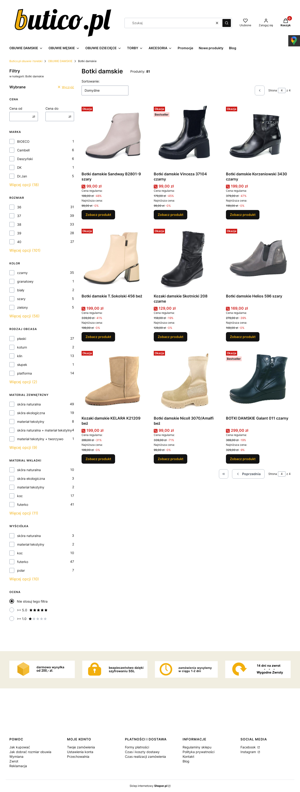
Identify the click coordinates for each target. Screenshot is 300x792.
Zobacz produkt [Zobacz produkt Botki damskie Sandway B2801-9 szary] (98, 215)
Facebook (248, 747)
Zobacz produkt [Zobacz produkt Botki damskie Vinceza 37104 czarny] (170, 215)
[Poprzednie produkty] (248, 474)
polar (21, 570)
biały (20, 290)
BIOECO (23, 141)
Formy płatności (137, 747)
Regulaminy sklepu (197, 747)
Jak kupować (19, 747)
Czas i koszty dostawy (142, 752)
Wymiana (16, 756)
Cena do (51, 108)
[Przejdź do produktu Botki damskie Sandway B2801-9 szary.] (114, 137)
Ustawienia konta (80, 752)
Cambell (23, 150)
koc (20, 496)
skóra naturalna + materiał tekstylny (44, 430)
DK (19, 167)
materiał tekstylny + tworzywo (40, 439)
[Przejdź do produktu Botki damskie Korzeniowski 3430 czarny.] (258, 137)
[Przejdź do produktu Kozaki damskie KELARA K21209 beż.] (114, 381)
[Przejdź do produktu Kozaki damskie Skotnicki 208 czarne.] (186, 259)
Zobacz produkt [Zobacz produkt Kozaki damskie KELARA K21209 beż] (98, 459)
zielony (22, 307)
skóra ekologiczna (31, 413)
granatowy (25, 281)
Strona (272, 90)
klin (19, 356)
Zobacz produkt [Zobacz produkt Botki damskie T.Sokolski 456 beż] (98, 337)
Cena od (15, 108)
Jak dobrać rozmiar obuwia (30, 752)
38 (19, 224)
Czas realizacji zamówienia (145, 756)
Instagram (248, 752)
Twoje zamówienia (81, 747)
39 (19, 233)
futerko (22, 505)
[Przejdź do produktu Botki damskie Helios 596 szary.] (258, 259)
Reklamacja (18, 766)
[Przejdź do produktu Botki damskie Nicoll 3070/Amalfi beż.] (186, 381)
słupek (22, 365)
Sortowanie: (91, 81)
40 (19, 242)
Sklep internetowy (148, 786)
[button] (226, 23)
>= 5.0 (32, 610)
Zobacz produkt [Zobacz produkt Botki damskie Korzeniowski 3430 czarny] (242, 215)
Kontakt (188, 756)
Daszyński (25, 159)
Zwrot (13, 761)
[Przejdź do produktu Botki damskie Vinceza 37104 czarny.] (186, 137)
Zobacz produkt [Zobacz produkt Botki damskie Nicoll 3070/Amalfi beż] (170, 459)
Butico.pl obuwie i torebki (25, 61)
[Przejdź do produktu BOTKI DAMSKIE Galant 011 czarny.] (258, 381)
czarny (22, 273)
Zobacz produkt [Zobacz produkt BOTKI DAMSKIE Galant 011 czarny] (242, 459)
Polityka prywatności (198, 752)
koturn (22, 347)
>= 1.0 (32, 619)
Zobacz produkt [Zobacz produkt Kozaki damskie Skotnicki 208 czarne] (170, 337)
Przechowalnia (78, 756)
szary (21, 299)
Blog (186, 761)
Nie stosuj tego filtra (32, 601)
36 (19, 207)
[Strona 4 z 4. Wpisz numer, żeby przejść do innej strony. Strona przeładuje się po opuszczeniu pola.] (281, 90)
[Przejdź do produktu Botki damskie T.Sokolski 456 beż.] (114, 259)
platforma (24, 373)
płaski (21, 339)
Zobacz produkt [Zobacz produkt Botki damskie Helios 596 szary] (242, 337)
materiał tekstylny (30, 422)
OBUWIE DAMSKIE (60, 61)
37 (19, 216)
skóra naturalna (29, 404)
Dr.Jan (22, 176)
